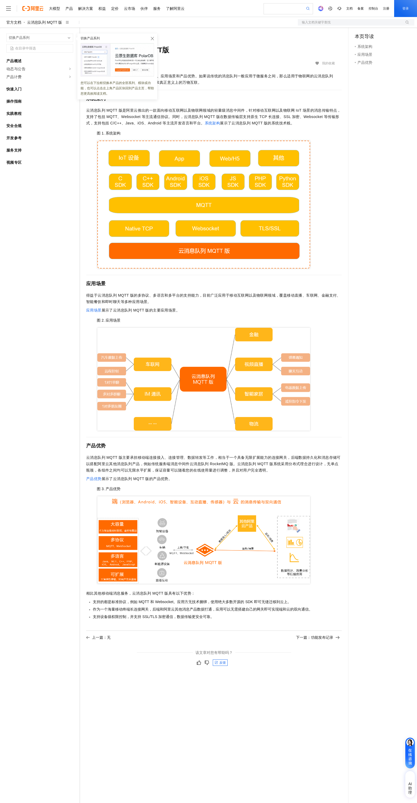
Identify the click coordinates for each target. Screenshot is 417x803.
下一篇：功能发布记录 (318, 637)
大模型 (54, 8)
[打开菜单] (8, 8)
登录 (405, 8)
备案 (360, 8)
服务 (157, 8)
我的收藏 (328, 63)
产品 (69, 8)
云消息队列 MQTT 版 (44, 22)
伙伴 (144, 8)
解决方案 (85, 8)
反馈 (220, 663)
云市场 (129, 8)
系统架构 (212, 123)
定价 (115, 8)
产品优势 (94, 479)
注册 (386, 8)
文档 (349, 8)
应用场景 (94, 310)
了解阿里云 (175, 8)
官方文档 (13, 22)
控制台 (373, 8)
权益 (102, 8)
